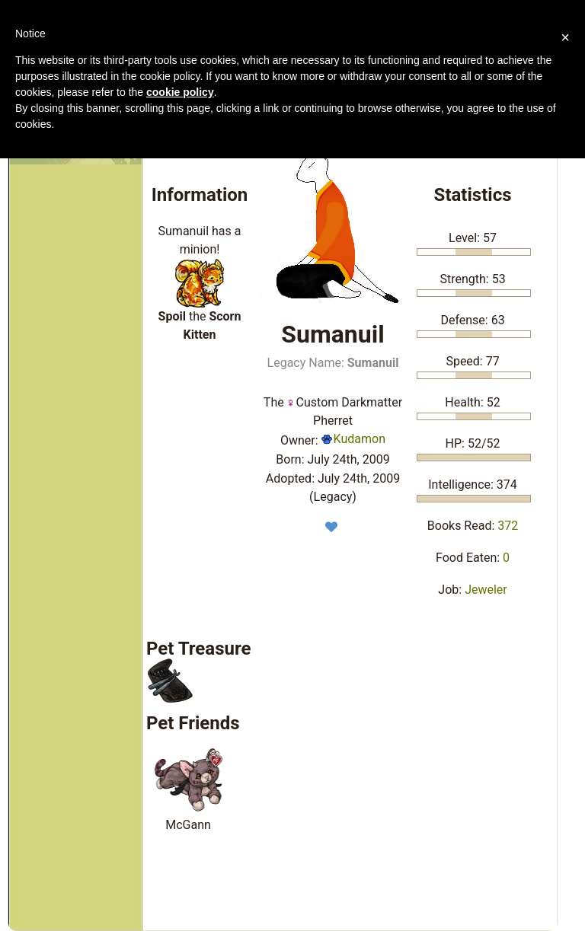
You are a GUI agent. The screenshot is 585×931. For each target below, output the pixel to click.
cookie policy (180, 92)
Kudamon (353, 439)
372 (507, 525)
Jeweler (486, 589)
